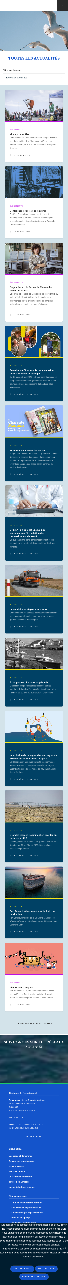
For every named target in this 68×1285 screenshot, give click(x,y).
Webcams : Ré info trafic (24, 1222)
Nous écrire (34, 1137)
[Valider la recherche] (53, 5)
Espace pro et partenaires (21, 1161)
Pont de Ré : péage (21, 1218)
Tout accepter (22, 1269)
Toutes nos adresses (19, 1182)
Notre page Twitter (40, 1060)
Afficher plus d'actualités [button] (35, 1023)
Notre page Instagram (28, 1071)
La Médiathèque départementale (27, 1213)
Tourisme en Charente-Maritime (27, 1203)
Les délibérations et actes (21, 1187)
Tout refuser (46, 1269)
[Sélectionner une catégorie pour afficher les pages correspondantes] (34, 77)
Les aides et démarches (21, 1156)
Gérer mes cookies (34, 1277)
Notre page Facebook (28, 1060)
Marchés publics (17, 1171)
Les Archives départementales (26, 1208)
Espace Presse (16, 1166)
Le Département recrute (20, 1177)
